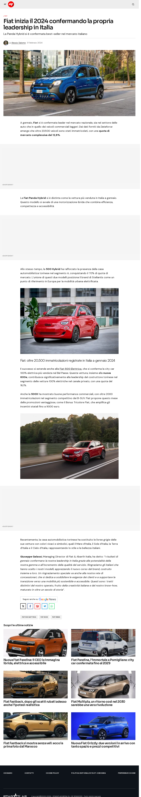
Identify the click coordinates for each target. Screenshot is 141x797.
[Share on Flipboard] (37, 606)
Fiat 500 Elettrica (71, 369)
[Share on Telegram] (44, 606)
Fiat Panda (56, 617)
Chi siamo (7, 773)
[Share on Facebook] (30, 606)
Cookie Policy (52, 773)
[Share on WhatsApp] (52, 606)
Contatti (29, 773)
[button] (5, 4)
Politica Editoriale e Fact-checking (88, 773)
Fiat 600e (44, 617)
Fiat (5, 16)
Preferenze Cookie (126, 773)
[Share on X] (23, 606)
